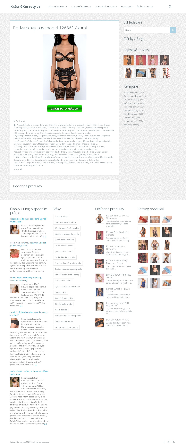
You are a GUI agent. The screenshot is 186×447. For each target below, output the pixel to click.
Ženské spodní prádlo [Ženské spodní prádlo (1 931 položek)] (64, 321)
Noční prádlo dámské (47, 146)
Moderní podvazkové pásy (25, 144)
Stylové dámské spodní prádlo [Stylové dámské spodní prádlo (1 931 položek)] (67, 286)
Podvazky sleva (61, 154)
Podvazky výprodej (77, 154)
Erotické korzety (106, 6)
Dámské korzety (57, 6)
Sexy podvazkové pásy (81, 157)
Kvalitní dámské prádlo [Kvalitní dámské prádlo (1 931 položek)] (64, 245)
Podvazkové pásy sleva (46, 149)
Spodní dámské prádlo (103, 157)
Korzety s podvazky (132, 96)
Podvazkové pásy (75, 146)
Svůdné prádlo (47, 162)
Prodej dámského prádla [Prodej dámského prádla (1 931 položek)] (65, 257)
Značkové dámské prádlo (100, 162)
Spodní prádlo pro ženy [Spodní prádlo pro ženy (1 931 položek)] (64, 240)
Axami (19, 125)
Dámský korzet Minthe (117, 319)
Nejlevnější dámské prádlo (25, 146)
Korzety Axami (82, 135)
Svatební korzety (131, 110)
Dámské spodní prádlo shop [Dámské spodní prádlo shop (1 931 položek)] (66, 327)
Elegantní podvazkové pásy (26, 135)
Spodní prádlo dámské (24, 160)
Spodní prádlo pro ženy (67, 160)
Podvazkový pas (90, 149)
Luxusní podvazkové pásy (70, 141)
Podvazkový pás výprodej (45, 152)
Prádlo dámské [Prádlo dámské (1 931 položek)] (61, 310)
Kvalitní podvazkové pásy (25, 138)
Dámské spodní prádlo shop (27, 133)
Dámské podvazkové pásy (81, 125)
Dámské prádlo (20, 127)
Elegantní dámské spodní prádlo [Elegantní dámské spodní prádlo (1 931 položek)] (68, 263)
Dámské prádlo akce (37, 127)
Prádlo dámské (93, 154)
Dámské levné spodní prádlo (36, 125)
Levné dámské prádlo (46, 138)
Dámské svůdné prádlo (50, 133)
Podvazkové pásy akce (94, 146)
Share (18, 169)
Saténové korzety (131, 99)
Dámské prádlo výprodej (97, 127)
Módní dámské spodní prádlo (69, 144)
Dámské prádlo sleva (76, 127)
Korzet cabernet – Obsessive (115, 248)
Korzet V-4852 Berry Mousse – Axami (116, 262)
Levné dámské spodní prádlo (70, 138)
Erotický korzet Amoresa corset (118, 276)
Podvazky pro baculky (23, 154)
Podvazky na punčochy (97, 152)
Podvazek (61, 146)
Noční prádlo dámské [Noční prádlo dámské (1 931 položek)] (64, 280)
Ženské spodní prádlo (78, 162)
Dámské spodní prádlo (24, 130)
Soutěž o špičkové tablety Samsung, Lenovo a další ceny (26, 279)
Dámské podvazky (101, 125)
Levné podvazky (91, 138)
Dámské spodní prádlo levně (74, 130)
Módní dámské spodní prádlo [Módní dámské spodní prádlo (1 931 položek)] (67, 234)
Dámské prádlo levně (56, 127)
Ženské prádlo (61, 162)
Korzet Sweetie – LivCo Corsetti (118, 290)
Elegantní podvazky (47, 135)
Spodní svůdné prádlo (88, 160)
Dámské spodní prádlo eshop (48, 130)
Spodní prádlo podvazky (45, 160)
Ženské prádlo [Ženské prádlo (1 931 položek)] (61, 292)
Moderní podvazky (46, 144)
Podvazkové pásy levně (24, 149)
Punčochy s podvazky (60, 157)
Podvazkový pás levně (24, 152)
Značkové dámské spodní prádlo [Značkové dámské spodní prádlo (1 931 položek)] (68, 269)
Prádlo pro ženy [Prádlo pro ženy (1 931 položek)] (61, 216)
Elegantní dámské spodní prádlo (76, 133)
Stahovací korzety (131, 106)
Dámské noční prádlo (58, 125)
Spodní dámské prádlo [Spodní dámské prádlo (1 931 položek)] (64, 298)
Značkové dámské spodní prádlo (28, 165)
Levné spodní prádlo (23, 141)
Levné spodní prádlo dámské (45, 141)
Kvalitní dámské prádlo (100, 135)
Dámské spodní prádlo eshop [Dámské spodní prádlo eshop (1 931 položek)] (67, 275)
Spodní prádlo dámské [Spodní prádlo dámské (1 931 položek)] (64, 251)
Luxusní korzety (81, 6)
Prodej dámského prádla (39, 157)
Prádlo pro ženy (21, 157)
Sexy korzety (129, 117)
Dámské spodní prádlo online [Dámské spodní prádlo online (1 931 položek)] (67, 228)
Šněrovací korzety (131, 103)
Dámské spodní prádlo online (101, 130)
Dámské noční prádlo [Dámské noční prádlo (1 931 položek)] (63, 304)
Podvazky (127, 6)
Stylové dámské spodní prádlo (27, 162)
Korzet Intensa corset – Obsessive (118, 217)
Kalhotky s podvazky (66, 135)
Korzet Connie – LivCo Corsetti (117, 234)
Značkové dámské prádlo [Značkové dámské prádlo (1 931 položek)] (65, 222)
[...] (44, 236)
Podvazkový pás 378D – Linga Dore (118, 304)
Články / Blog (145, 6)
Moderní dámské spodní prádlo (97, 141)
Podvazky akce (65, 152)
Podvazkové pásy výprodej (70, 149)
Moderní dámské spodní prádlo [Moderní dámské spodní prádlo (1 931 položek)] (68, 315)
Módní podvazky (89, 144)
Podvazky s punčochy (43, 154)
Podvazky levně (79, 152)
